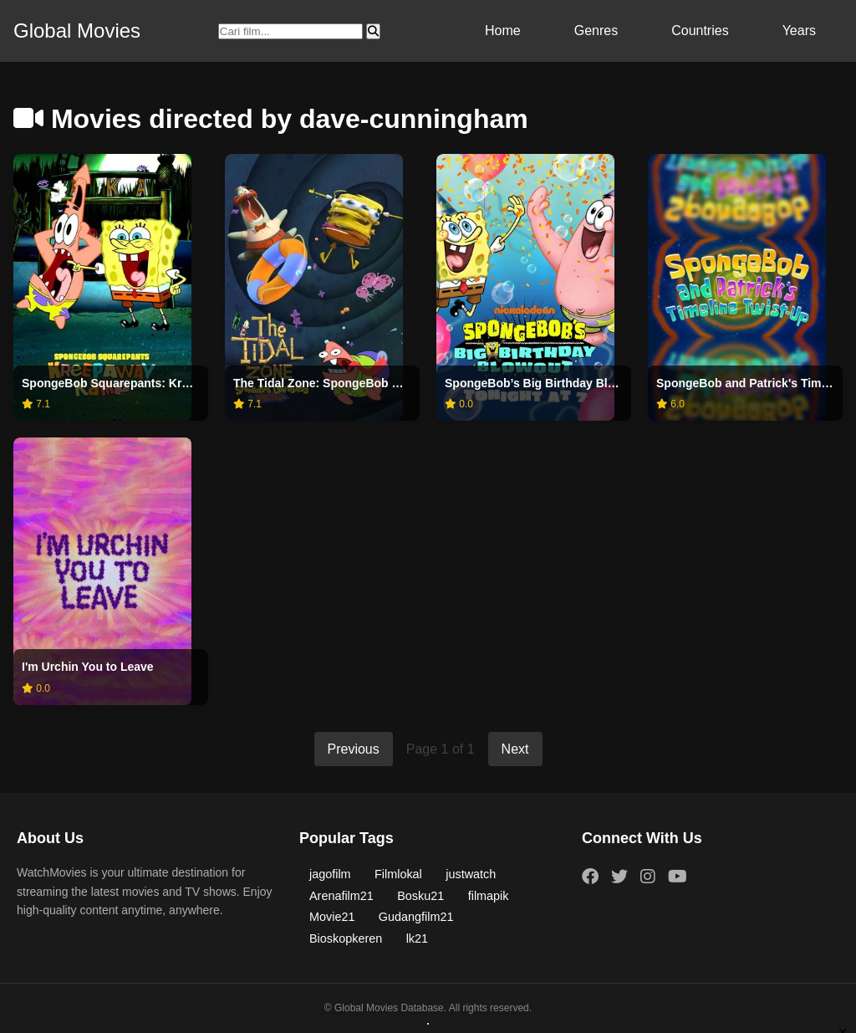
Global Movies (76, 30)
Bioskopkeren (345, 938)
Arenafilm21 (341, 896)
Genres (596, 30)
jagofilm (330, 874)
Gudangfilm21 (416, 916)
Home (503, 30)
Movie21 (331, 916)
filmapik (488, 896)
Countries (699, 30)
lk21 (417, 938)
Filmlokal (398, 874)
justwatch (471, 874)
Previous (354, 749)
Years (799, 30)
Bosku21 (420, 896)
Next (515, 749)
